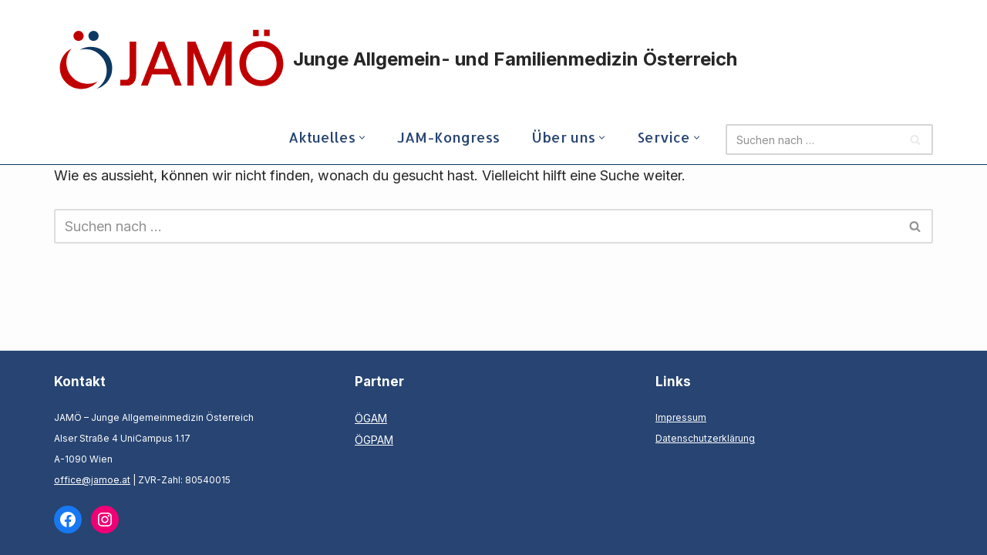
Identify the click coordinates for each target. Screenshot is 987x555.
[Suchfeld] (812, 139)
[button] (362, 137)
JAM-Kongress (448, 137)
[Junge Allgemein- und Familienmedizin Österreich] (397, 59)
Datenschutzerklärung (705, 438)
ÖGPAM (374, 439)
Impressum (680, 417)
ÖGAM (371, 418)
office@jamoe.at (92, 480)
